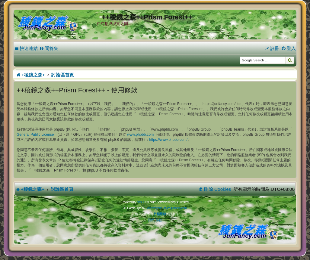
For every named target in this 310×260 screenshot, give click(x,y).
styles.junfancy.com (175, 208)
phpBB (141, 202)
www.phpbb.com (140, 134)
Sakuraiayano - (154, 208)
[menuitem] (48, 48)
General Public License (35, 134)
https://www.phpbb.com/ (168, 140)
